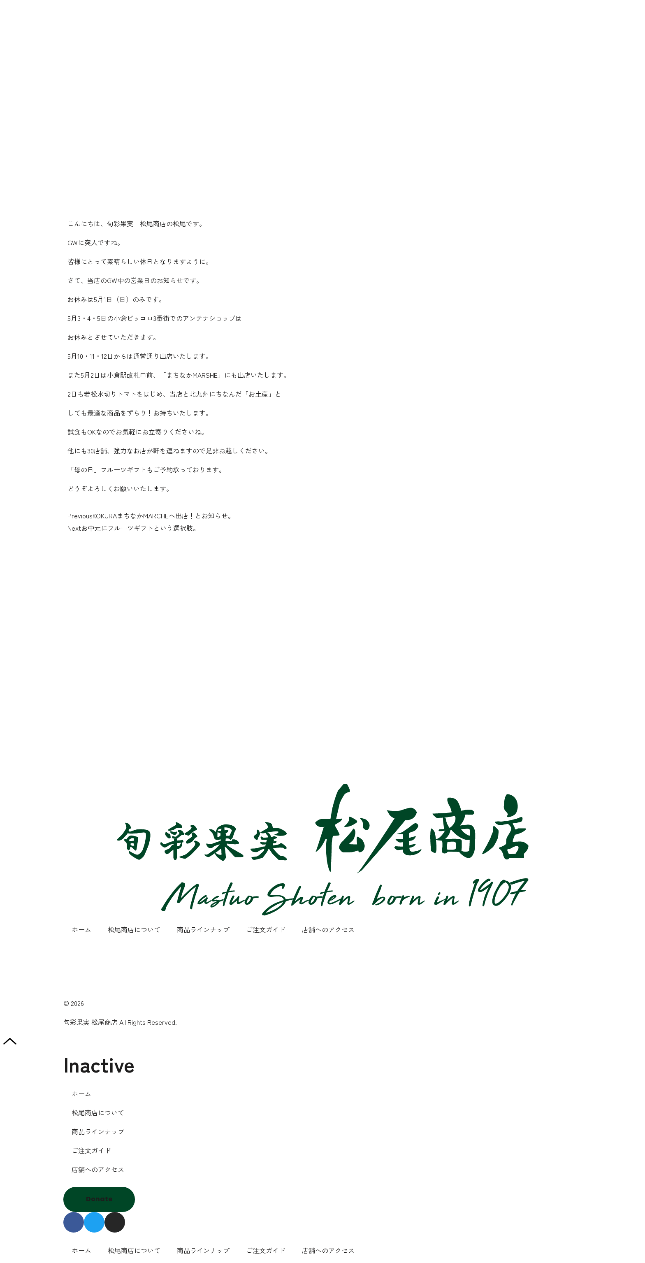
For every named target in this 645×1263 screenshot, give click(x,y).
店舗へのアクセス (328, 929)
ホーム (81, 929)
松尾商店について (134, 929)
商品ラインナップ (203, 929)
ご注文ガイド (265, 929)
